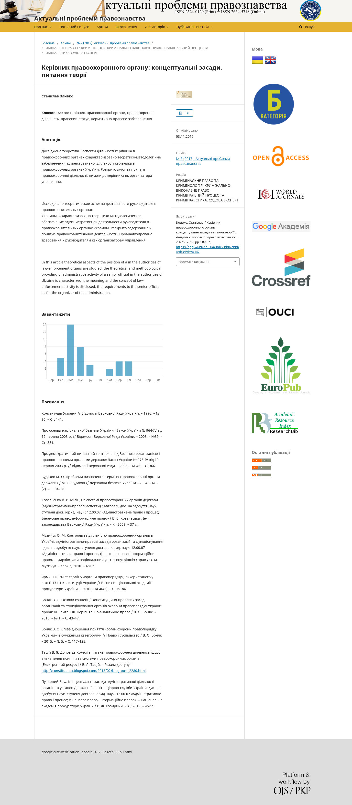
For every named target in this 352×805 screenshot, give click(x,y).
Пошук (306, 26)
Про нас (41, 26)
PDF (186, 113)
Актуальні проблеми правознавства (90, 18)
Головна (48, 43)
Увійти (313, 3)
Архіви (102, 26)
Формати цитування (194, 261)
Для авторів (155, 26)
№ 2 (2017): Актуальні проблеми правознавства (113, 43)
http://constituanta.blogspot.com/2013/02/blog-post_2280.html (94, 670)
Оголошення (126, 26)
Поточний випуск (74, 26)
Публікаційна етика (193, 26)
